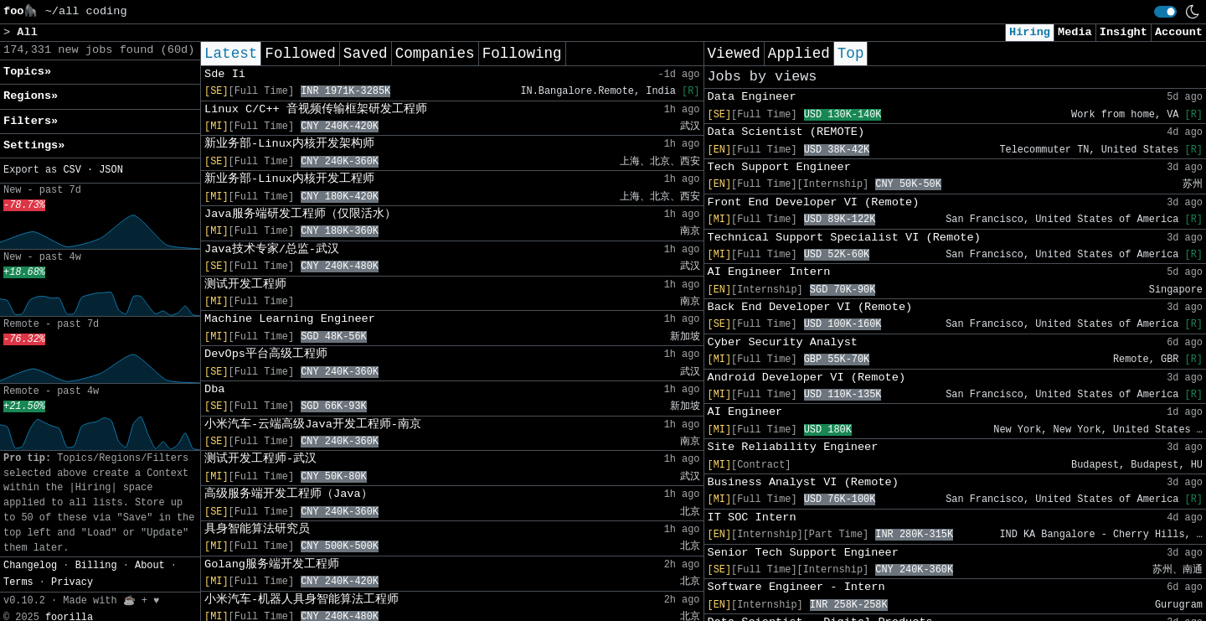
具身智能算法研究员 (257, 529)
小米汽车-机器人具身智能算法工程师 (301, 599)
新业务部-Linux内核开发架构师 (289, 143)
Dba (214, 389)
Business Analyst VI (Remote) (803, 482)
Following (522, 53)
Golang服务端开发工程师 (271, 564)
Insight (1123, 32)
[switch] (1165, 12)
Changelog (30, 566)
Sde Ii (224, 74)
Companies (435, 53)
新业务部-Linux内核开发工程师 (289, 179)
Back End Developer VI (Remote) (810, 307)
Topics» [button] (27, 71)
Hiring (1029, 32)
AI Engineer (745, 412)
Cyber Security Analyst (783, 342)
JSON (111, 170)
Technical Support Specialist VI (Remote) (844, 237)
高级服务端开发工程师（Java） (288, 494)
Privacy (72, 582)
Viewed (734, 53)
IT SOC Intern (752, 517)
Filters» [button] (30, 121)
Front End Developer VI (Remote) (814, 202)
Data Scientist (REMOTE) (786, 132)
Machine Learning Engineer (289, 319)
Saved (365, 53)
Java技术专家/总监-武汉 (271, 249)
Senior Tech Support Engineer (803, 552)
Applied (799, 53)
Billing (96, 566)
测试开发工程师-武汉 (260, 459)
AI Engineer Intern (769, 272)
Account (1179, 32)
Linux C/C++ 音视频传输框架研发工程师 (315, 109)
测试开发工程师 (245, 284)
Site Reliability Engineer (793, 447)
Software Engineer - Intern (796, 587)
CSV (71, 170)
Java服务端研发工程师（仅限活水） (300, 214)
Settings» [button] (33, 145)
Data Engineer (752, 97)
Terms (18, 582)
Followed (300, 53)
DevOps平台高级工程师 (265, 354)
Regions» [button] (30, 96)
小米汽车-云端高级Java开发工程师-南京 (312, 424)
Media (1075, 32)
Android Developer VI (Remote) (807, 377)
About (150, 566)
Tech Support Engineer (779, 167)
